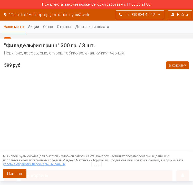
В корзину (177, 65)
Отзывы (64, 26)
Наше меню (14, 26)
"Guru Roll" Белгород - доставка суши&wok (46, 14)
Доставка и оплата (92, 26)
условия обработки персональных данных (34, 164)
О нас (48, 26)
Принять (14, 173)
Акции (33, 26)
